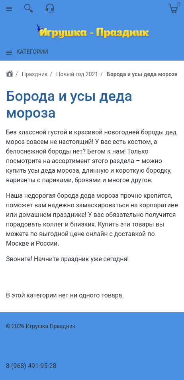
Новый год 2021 (77, 74)
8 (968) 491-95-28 (31, 366)
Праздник (35, 74)
